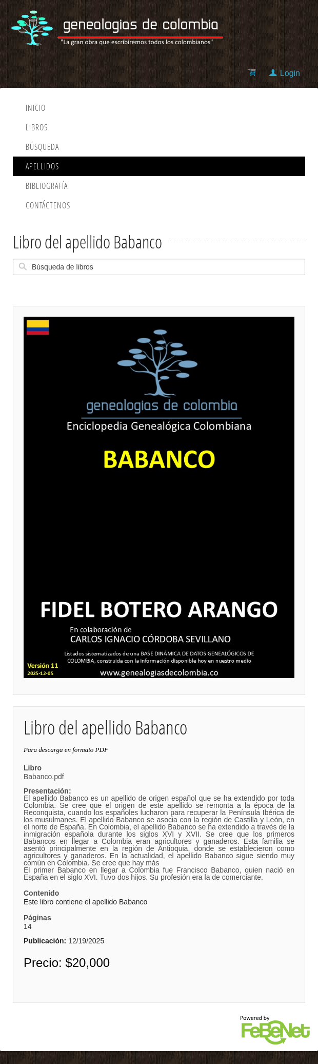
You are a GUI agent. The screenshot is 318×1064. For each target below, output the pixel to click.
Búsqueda (42, 146)
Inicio (36, 107)
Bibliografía (47, 185)
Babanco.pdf (159, 827)
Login (290, 73)
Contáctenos (48, 205)
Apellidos (42, 166)
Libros (37, 127)
